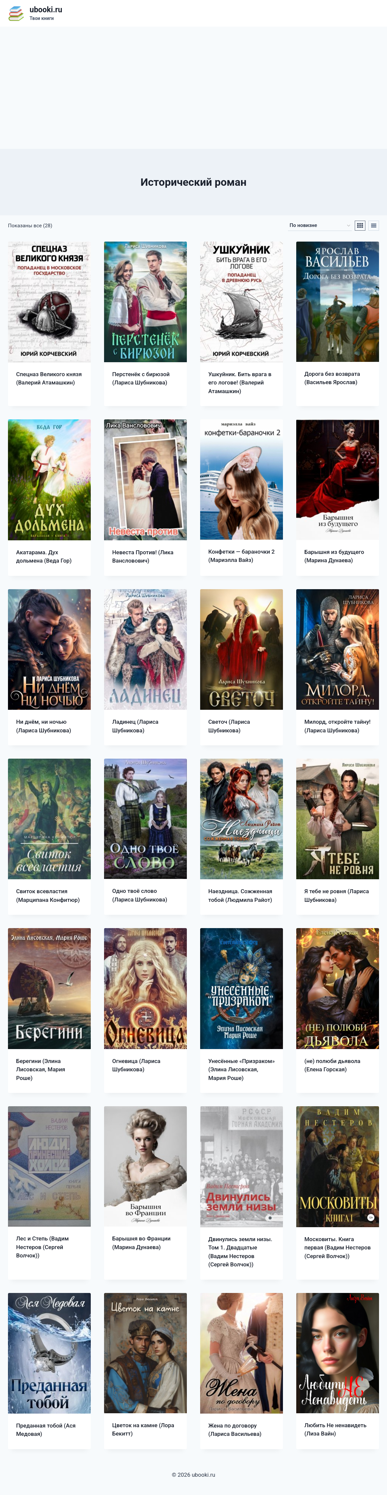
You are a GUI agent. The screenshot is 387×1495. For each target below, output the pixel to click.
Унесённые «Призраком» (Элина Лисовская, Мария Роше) (241, 1069)
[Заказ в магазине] (320, 226)
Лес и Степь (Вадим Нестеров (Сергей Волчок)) (42, 1247)
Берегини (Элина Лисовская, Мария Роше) (40, 1069)
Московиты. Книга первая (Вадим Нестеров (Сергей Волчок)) (338, 1247)
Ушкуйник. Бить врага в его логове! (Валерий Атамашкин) (240, 382)
